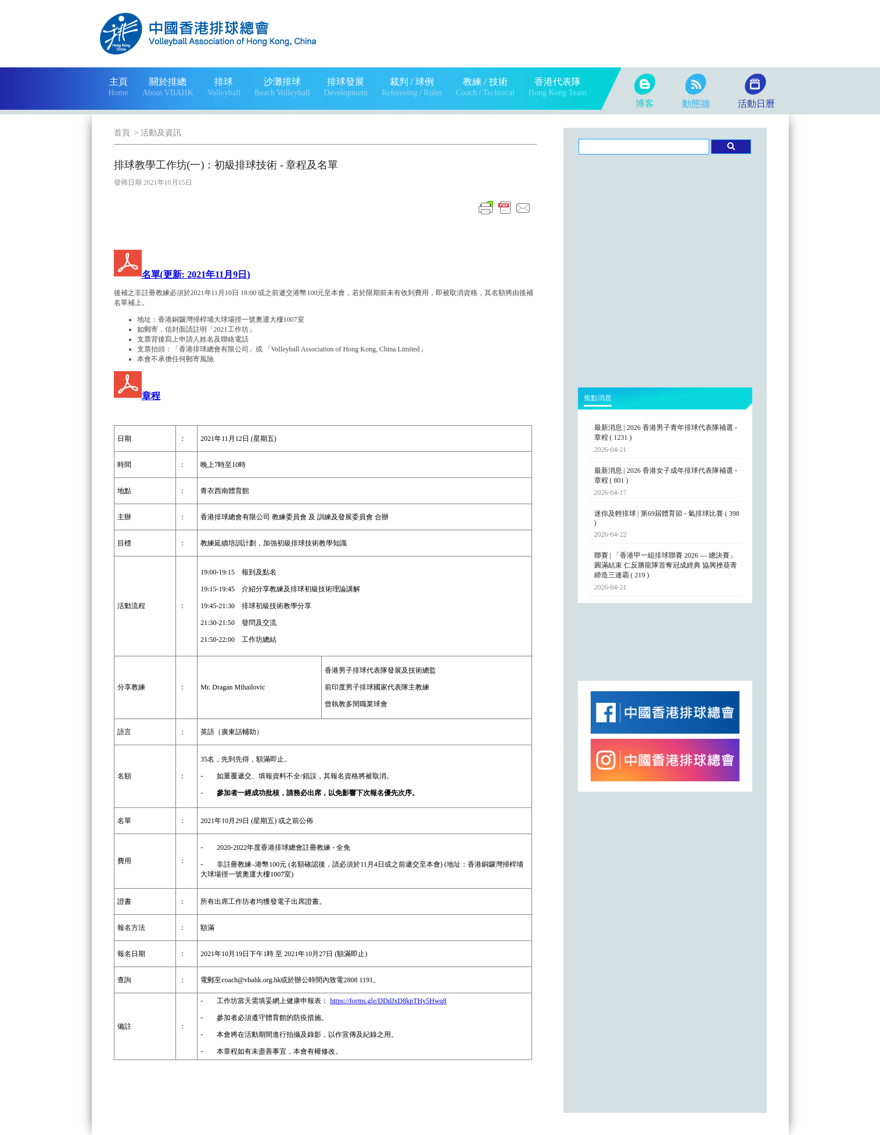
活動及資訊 (161, 132)
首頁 (122, 132)
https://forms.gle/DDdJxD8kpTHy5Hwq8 (388, 1001)
